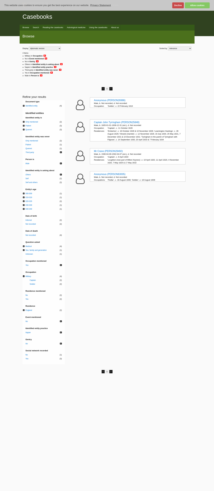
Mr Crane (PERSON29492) (108, 151)
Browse (26, 27)
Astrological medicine (76, 27)
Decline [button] (178, 5)
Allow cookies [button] (197, 5)
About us (115, 27)
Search (36, 27)
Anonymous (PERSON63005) (109, 174)
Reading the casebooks (53, 27)
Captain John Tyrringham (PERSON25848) (116, 122)
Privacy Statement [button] (100, 5)
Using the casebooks (98, 27)
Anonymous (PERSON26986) (109, 100)
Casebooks (37, 16)
